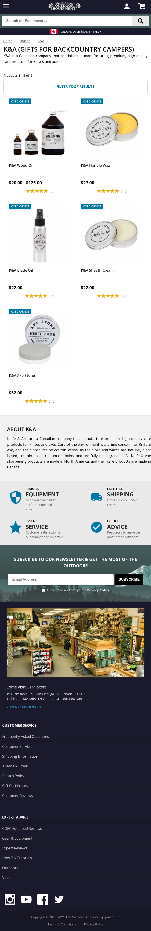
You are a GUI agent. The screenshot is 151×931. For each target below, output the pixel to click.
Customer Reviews (17, 795)
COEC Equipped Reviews (22, 828)
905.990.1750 (72, 698)
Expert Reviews (14, 848)
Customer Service (16, 746)
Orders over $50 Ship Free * (81, 32)
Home (7, 41)
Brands (25, 41)
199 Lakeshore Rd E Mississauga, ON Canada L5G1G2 (45, 694)
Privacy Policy (98, 590)
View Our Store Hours (24, 706)
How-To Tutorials (17, 857)
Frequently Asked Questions (25, 736)
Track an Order (15, 766)
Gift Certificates (15, 785)
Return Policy (13, 775)
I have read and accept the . (78, 590)
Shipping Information (20, 756)
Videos (7, 877)
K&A (41, 41)
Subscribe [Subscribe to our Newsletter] (129, 579)
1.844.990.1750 (33, 698)
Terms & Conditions (62, 924)
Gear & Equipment (17, 838)
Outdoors (10, 867)
